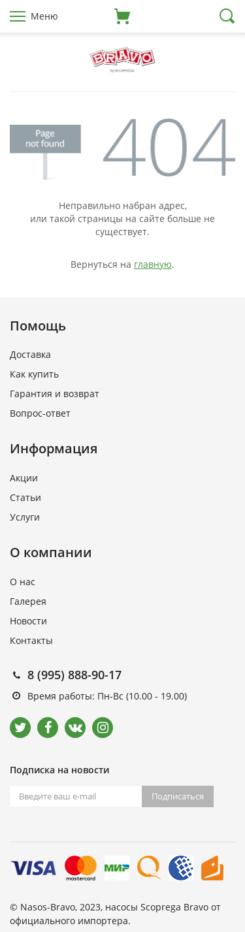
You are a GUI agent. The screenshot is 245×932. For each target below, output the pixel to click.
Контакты (31, 640)
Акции (24, 478)
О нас (22, 581)
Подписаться (178, 796)
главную (153, 264)
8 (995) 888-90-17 (74, 675)
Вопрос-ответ (40, 413)
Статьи (25, 497)
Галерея (28, 601)
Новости (28, 621)
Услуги (25, 517)
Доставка (30, 354)
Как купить (34, 374)
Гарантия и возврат (54, 393)
